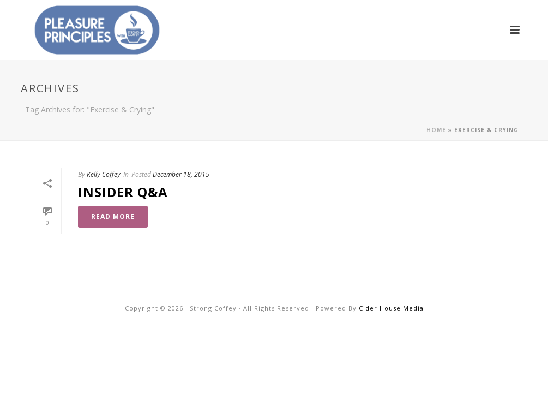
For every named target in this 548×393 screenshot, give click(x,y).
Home (436, 130)
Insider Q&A (123, 192)
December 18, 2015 (181, 174)
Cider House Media (391, 308)
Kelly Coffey (104, 174)
